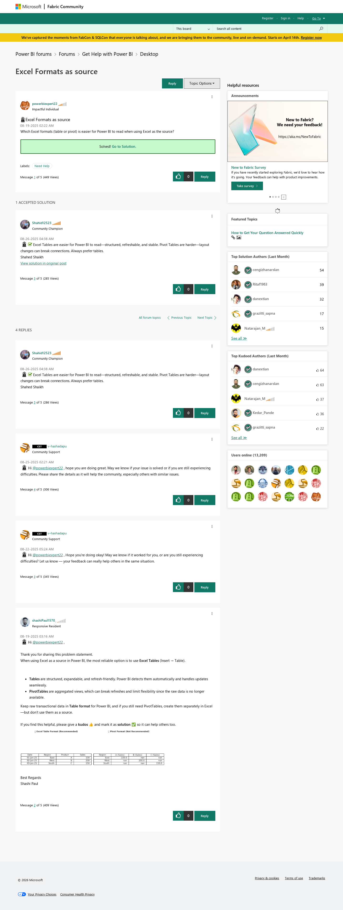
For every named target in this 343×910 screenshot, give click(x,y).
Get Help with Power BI (107, 53)
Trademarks (317, 878)
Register (267, 18)
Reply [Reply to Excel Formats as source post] (205, 176)
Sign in (285, 18)
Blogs (177, 6)
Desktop (149, 53)
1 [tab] (270, 197)
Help (301, 18)
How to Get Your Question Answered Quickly (267, 232)
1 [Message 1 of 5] (34, 177)
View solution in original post (43, 263)
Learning (196, 6)
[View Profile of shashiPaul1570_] (44, 620)
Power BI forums (33, 53)
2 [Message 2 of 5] (34, 805)
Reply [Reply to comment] (205, 289)
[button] (172, 83)
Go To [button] (316, 18)
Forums (94, 6)
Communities (156, 6)
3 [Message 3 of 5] (34, 576)
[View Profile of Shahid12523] (41, 222)
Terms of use (294, 878)
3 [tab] (276, 197)
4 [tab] (279, 197)
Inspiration (115, 6)
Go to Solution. (124, 146)
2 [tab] (273, 197)
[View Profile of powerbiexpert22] (44, 103)
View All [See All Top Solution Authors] (239, 338)
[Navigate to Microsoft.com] (28, 6)
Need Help (42, 165)
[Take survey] (247, 186)
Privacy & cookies (267, 878)
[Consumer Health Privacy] (77, 894)
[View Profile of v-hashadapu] (57, 446)
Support (215, 6)
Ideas (134, 6)
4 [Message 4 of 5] (34, 489)
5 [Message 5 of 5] (34, 278)
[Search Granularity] (193, 28)
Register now (311, 37)
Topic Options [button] (200, 83)
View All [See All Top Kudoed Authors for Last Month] (239, 437)
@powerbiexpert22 (48, 467)
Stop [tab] (283, 197)
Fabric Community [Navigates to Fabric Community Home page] (65, 6)
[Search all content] (270, 28)
